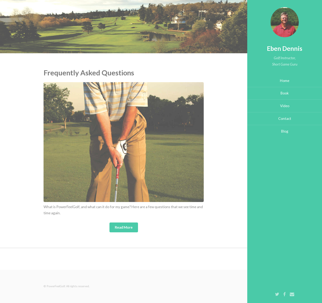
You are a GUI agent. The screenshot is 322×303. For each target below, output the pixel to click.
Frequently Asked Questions (89, 72)
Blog (284, 131)
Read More (124, 227)
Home (284, 80)
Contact (284, 118)
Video (284, 106)
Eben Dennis (284, 48)
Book (285, 93)
